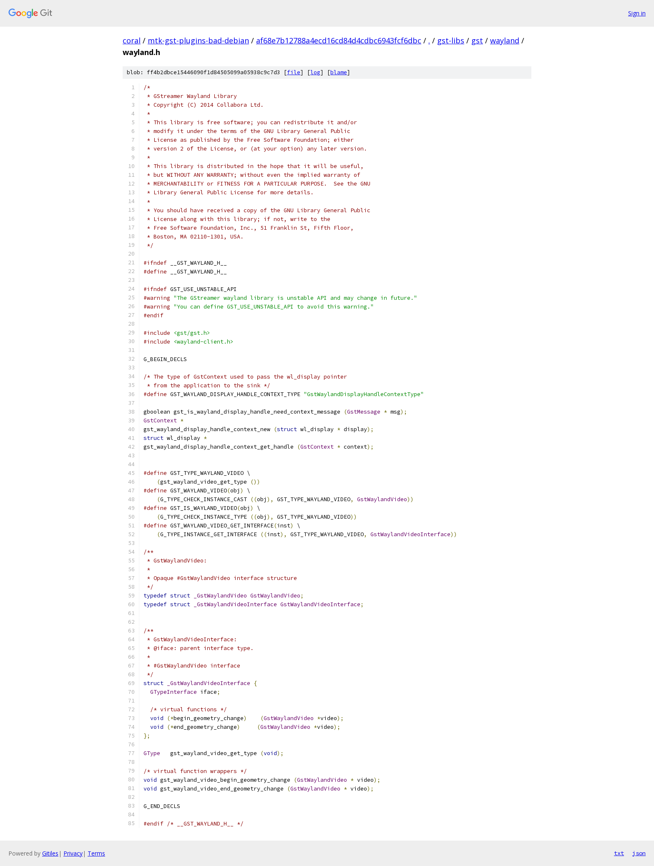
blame (338, 72)
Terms (96, 853)
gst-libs (450, 40)
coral (132, 40)
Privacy (73, 853)
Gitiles (50, 853)
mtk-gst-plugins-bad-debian (198, 40)
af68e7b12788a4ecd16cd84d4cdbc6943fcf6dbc (338, 40)
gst (477, 40)
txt (619, 853)
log (315, 72)
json (639, 853)
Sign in (637, 13)
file (293, 72)
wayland (504, 40)
